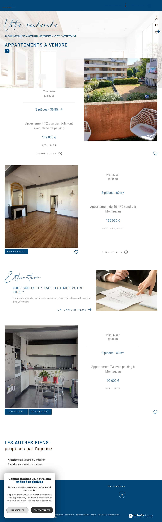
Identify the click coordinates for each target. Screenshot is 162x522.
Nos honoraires (57, 515)
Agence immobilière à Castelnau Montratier (28, 36)
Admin (93, 515)
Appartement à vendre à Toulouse (25, 464)
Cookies (54, 517)
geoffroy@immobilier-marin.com (22, 497)
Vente (57, 36)
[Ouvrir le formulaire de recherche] (141, 5)
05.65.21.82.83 (13, 493)
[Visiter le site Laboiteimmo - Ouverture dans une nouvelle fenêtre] (140, 516)
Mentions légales (82, 515)
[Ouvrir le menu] (157, 5)
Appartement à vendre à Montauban (26, 459)
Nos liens (102, 515)
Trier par (123, 51)
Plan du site (69, 515)
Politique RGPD (113, 515)
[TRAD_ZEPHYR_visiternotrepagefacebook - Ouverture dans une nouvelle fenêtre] (122, 495)
